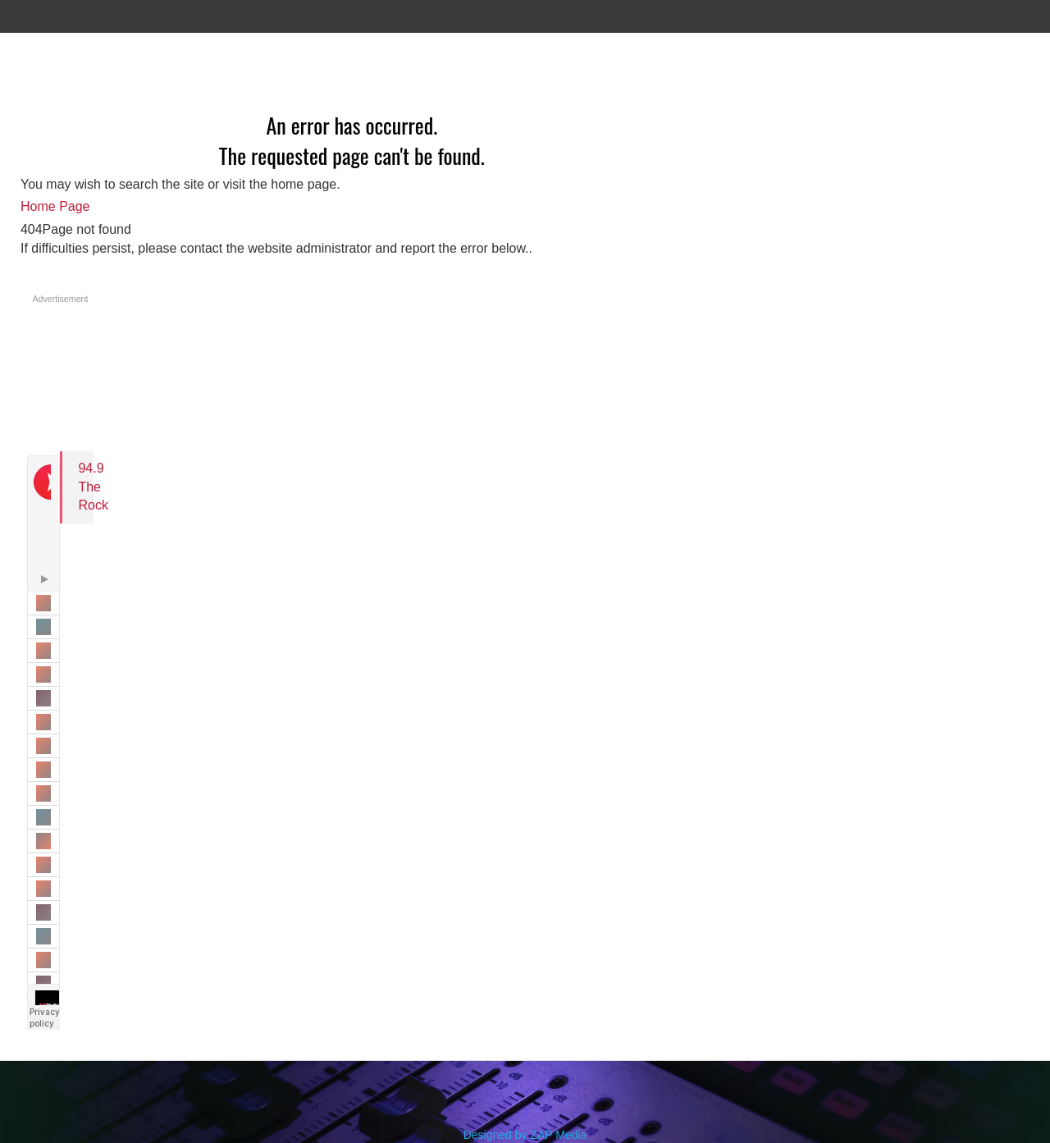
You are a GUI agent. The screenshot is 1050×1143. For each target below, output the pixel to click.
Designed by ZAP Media (525, 1134)
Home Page (55, 206)
